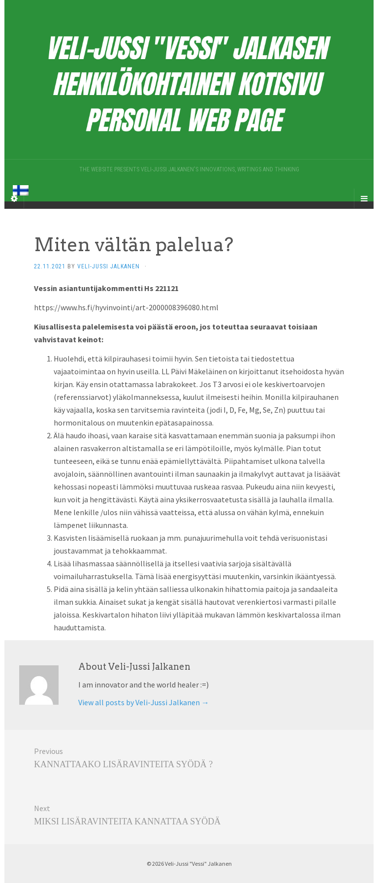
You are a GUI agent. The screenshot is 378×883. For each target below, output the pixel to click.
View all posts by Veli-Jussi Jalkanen (143, 702)
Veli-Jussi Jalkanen (108, 266)
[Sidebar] (14, 198)
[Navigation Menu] (364, 198)
